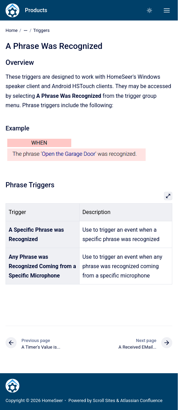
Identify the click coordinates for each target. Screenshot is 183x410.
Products (36, 10)
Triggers (41, 30)
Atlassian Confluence (141, 400)
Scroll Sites (104, 400)
